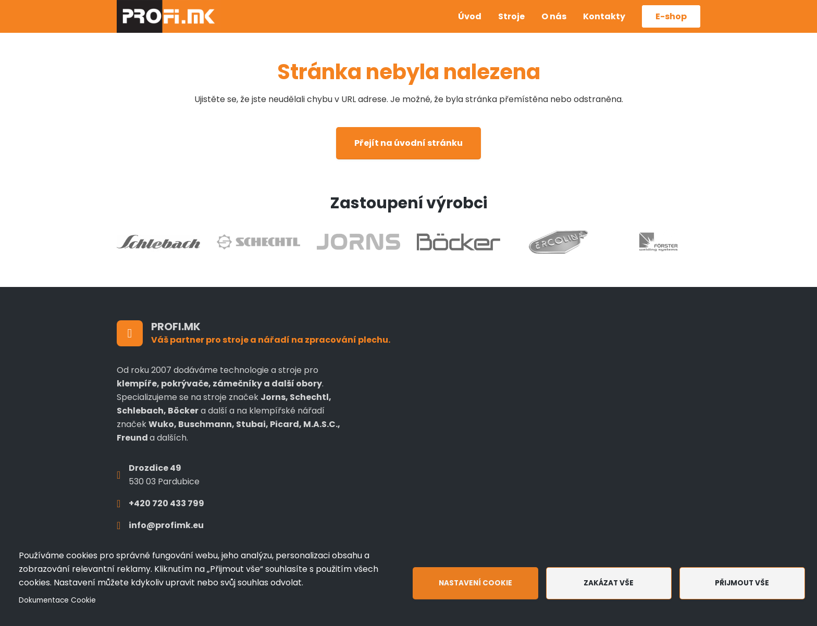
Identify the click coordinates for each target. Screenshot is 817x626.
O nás (553, 16)
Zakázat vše (609, 583)
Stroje (511, 16)
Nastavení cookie (475, 583)
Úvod (469, 16)
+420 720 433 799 (166, 503)
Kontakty (604, 16)
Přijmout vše (742, 583)
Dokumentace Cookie (57, 600)
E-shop (671, 16)
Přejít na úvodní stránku (408, 143)
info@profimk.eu (166, 525)
